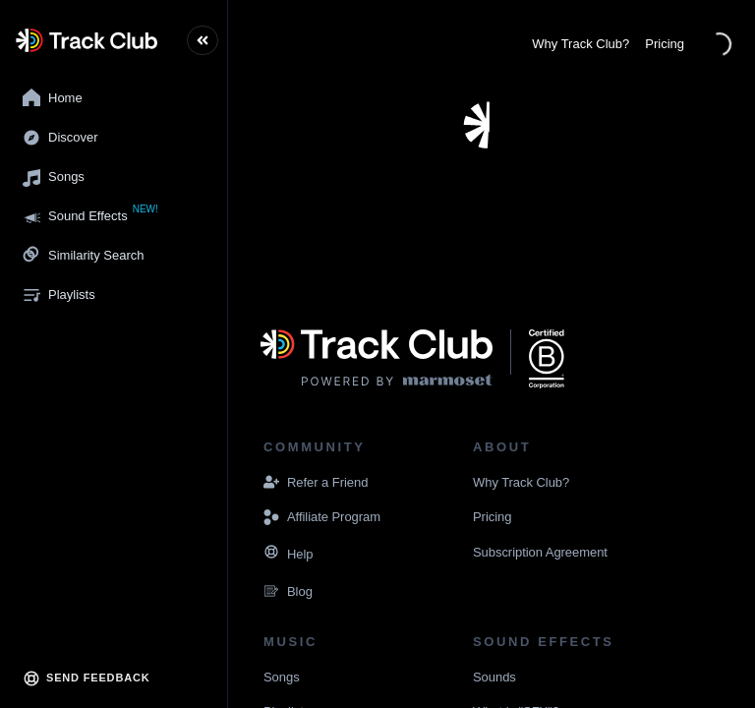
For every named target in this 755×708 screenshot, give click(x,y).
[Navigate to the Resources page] (271, 554)
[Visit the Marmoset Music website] (377, 358)
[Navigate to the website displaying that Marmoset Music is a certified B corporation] (546, 358)
